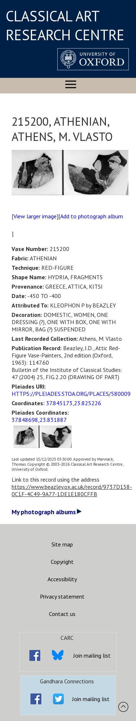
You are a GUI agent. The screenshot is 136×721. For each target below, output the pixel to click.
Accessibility (62, 579)
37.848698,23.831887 (39, 419)
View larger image (35, 216)
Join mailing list (92, 655)
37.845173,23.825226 (73, 403)
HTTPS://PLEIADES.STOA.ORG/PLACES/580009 (71, 393)
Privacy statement (62, 596)
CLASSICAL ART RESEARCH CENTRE (65, 25)
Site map (62, 544)
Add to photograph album (91, 216)
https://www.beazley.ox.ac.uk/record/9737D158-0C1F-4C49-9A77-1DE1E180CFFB (72, 490)
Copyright (62, 561)
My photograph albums (47, 512)
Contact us (62, 613)
